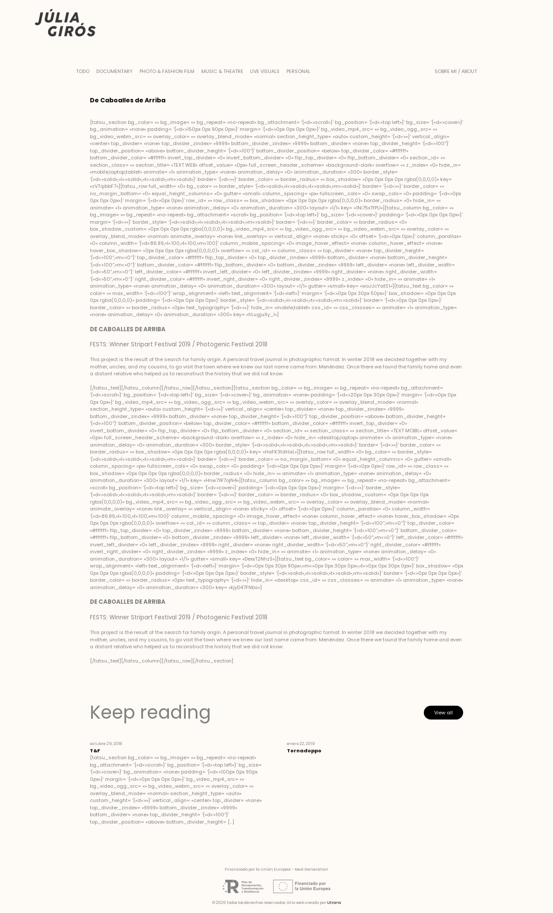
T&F (95, 750)
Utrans (334, 902)
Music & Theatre (222, 71)
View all (443, 712)
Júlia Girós (65, 23)
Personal (298, 71)
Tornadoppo (304, 750)
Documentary (114, 71)
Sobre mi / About (456, 71)
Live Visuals (265, 71)
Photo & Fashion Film (167, 71)
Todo (82, 71)
